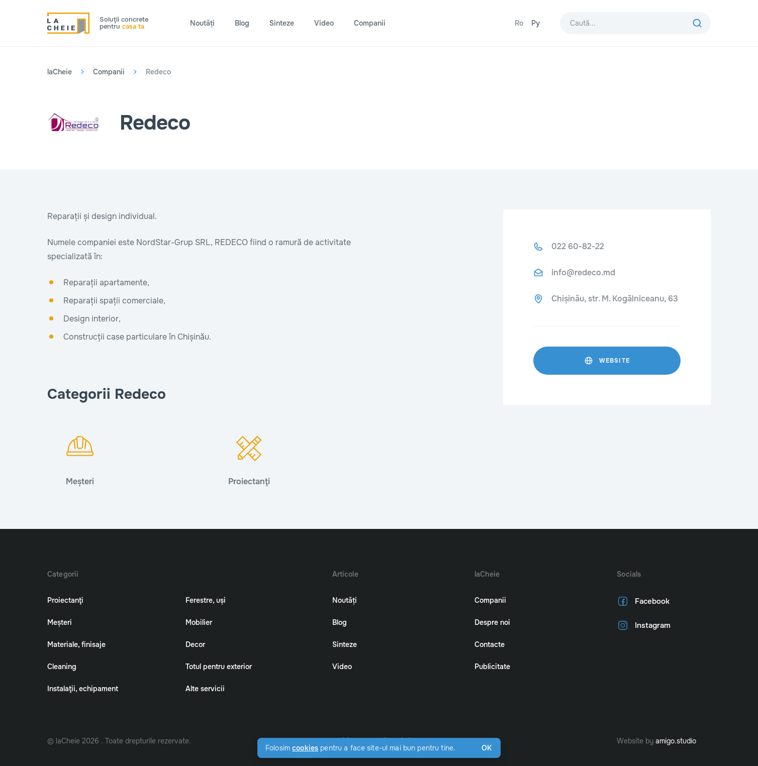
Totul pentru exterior (218, 666)
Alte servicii (205, 688)
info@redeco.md (583, 272)
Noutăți (202, 23)
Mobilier (198, 622)
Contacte (490, 644)
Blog (242, 23)
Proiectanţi (65, 600)
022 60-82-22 (577, 246)
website (607, 360)
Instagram (642, 625)
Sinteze (281, 23)
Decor (195, 644)
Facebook (642, 601)
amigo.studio (675, 740)
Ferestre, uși (205, 600)
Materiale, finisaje (76, 644)
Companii (370, 23)
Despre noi (492, 622)
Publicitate (492, 666)
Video (324, 23)
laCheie (59, 71)
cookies (305, 747)
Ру (535, 23)
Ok (487, 747)
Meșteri (59, 622)
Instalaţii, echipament (82, 688)
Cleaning (61, 666)
